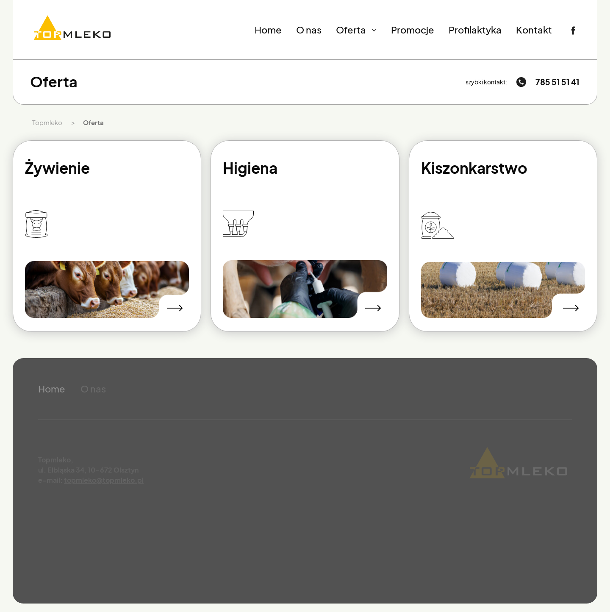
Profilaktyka (475, 30)
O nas (309, 30)
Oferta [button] (356, 30)
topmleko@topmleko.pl (104, 480)
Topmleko (47, 122)
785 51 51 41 (557, 82)
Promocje (412, 30)
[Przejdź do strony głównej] (72, 30)
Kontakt (534, 30)
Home (268, 30)
